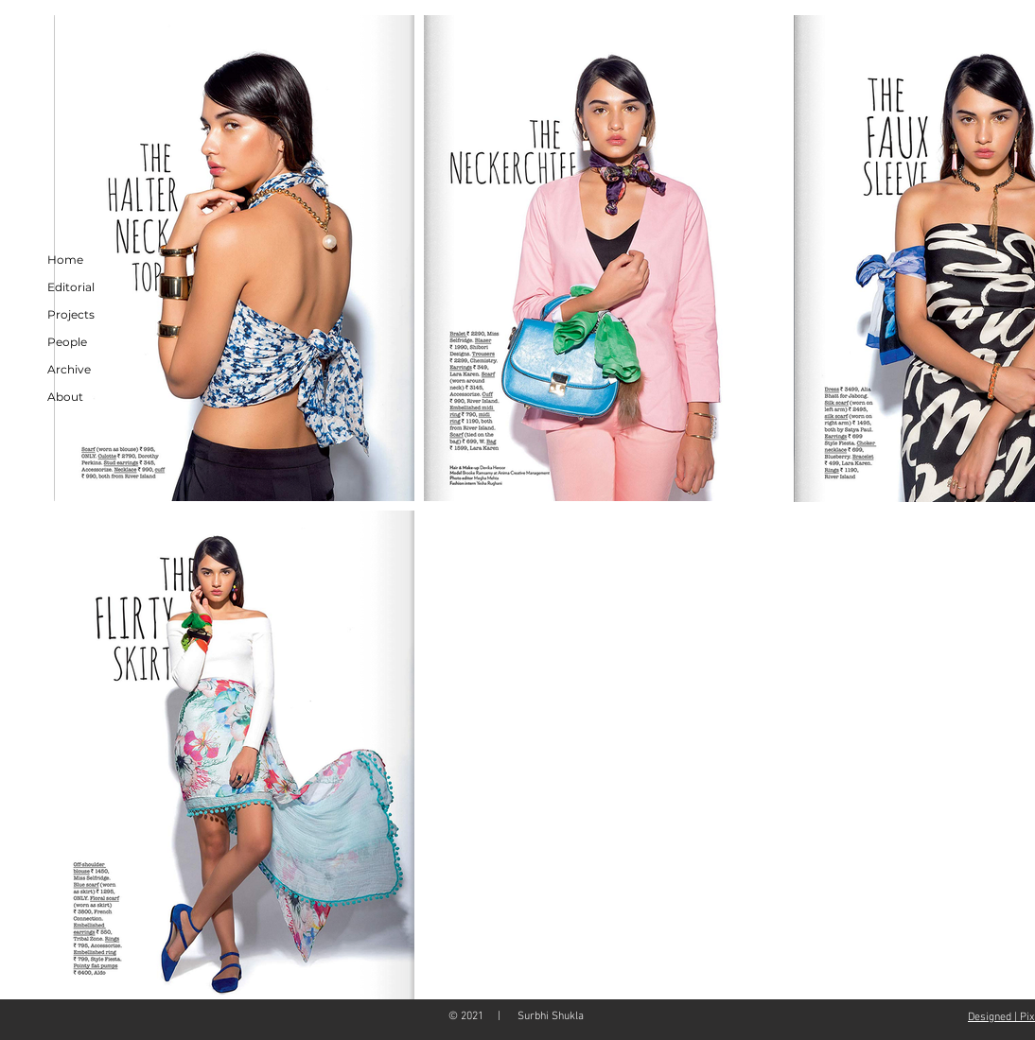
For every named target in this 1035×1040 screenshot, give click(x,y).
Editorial (71, 287)
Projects (71, 314)
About (65, 397)
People (67, 342)
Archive (69, 369)
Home (65, 259)
